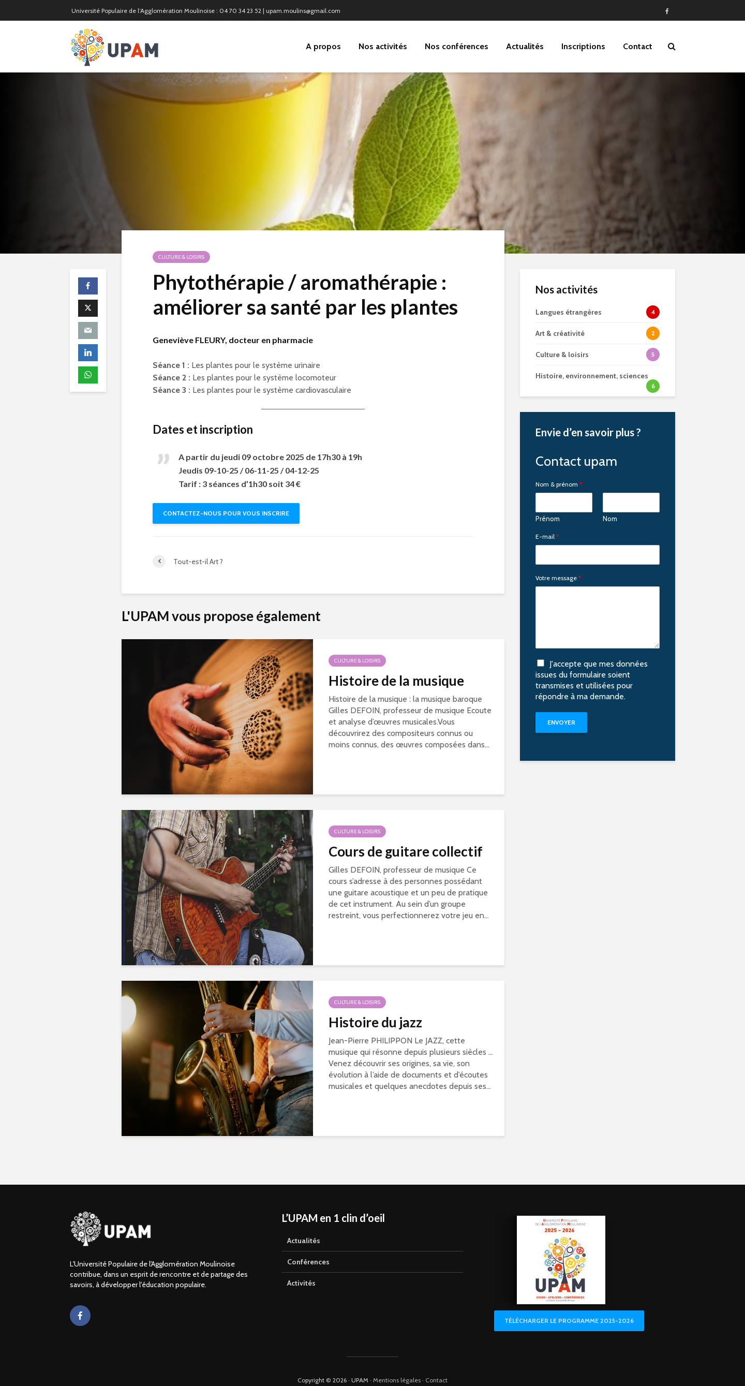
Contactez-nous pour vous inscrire (226, 513)
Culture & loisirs (181, 257)
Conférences (308, 1244)
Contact (637, 46)
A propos (323, 46)
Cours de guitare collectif (406, 851)
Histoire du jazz (375, 1022)
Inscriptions (583, 46)
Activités (301, 1265)
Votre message (558, 578)
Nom (610, 518)
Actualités (525, 46)
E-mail (547, 537)
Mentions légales (397, 1362)
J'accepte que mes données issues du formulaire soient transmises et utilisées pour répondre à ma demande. (591, 680)
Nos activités (383, 46)
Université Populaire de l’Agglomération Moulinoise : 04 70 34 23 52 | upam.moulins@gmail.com (205, 10)
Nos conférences (456, 46)
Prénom (547, 518)
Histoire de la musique (396, 680)
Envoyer (561, 722)
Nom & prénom (558, 484)
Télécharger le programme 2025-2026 (569, 1303)
